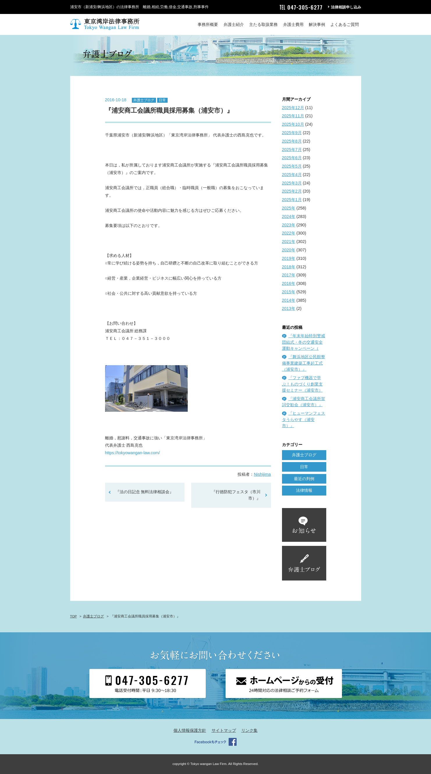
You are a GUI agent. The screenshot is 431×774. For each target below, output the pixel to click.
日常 (162, 100)
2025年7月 (292, 149)
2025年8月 (292, 141)
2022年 (288, 233)
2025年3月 (292, 183)
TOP (73, 616)
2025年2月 (292, 191)
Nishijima (262, 474)
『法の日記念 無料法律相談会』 (145, 491)
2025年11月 (293, 115)
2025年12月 (293, 107)
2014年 (288, 300)
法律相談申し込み (346, 7)
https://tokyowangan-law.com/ (132, 452)
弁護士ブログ (143, 100)
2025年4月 (292, 174)
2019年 (288, 258)
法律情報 (304, 490)
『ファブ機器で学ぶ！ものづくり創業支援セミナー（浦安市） (302, 384)
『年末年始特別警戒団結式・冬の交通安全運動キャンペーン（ (303, 342)
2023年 (288, 225)
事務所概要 (208, 24)
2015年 (288, 292)
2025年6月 (292, 157)
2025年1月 (292, 199)
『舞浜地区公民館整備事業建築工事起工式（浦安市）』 (303, 363)
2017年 (288, 275)
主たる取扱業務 (263, 24)
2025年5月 (292, 166)
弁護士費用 (293, 24)
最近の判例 (304, 478)
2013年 (288, 308)
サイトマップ (224, 730)
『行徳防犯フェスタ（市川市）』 (236, 494)
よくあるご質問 (344, 24)
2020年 (288, 250)
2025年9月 (292, 132)
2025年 (288, 208)
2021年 (288, 241)
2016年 (288, 283)
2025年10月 (293, 124)
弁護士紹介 (234, 24)
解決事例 (317, 24)
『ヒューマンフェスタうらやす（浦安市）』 (303, 419)
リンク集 (249, 730)
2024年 (288, 216)
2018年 (288, 266)
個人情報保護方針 (189, 730)
